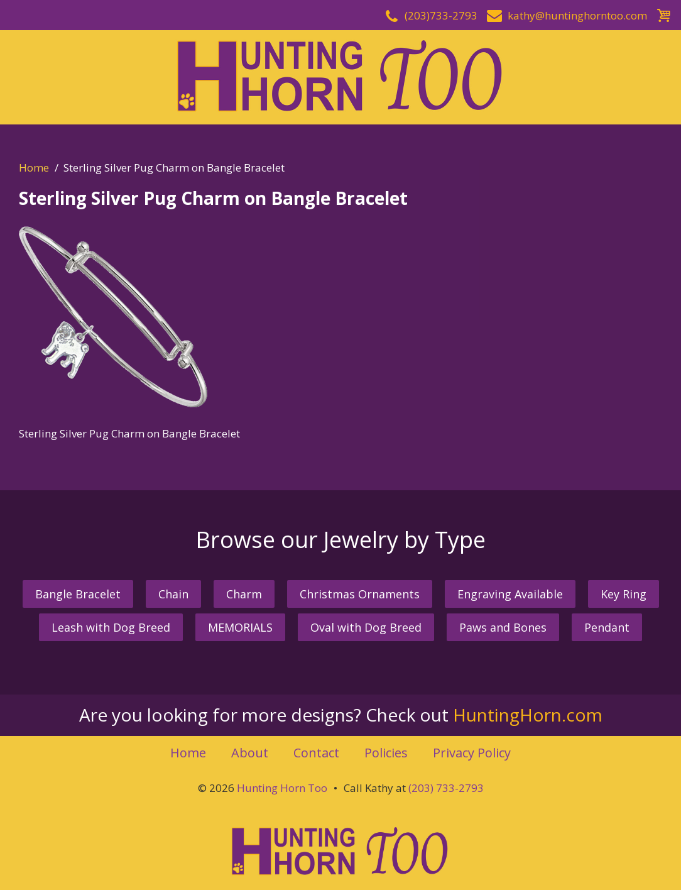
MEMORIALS (240, 627)
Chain (173, 594)
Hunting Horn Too (282, 788)
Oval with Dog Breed (366, 627)
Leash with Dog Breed (111, 627)
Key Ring (623, 594)
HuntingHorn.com (527, 715)
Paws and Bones (503, 627)
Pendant (606, 627)
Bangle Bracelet (78, 594)
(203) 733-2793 (446, 788)
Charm (244, 594)
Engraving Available (510, 594)
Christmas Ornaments (360, 594)
